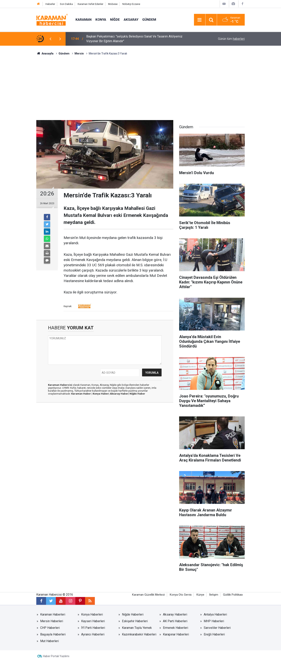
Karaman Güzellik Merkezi (148, 594)
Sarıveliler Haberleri (217, 628)
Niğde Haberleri (132, 614)
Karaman (84, 19)
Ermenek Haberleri (175, 628)
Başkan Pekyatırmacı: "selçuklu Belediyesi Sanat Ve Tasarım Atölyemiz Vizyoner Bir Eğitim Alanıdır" (134, 39)
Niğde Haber (137, 393)
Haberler (50, 4)
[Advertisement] (140, 85)
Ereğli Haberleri (214, 634)
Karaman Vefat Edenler (90, 4)
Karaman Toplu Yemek (137, 628)
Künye (200, 594)
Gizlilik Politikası (233, 594)
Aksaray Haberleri (175, 614)
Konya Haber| (101, 393)
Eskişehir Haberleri (135, 621)
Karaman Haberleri (52, 614)
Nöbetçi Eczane (131, 4)
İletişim (213, 594)
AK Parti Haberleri (175, 621)
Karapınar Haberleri (176, 634)
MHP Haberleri (214, 621)
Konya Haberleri (92, 614)
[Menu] (199, 20)
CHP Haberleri (50, 628)
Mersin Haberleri (51, 621)
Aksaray (131, 19)
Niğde (115, 19)
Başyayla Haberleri (53, 634)
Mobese (112, 4)
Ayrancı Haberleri (92, 634)
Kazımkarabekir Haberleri (139, 634)
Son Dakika (66, 4)
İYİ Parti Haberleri (93, 628)
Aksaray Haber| (120, 393)
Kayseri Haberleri (93, 621)
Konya (100, 19)
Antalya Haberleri (215, 614)
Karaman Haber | (82, 393)
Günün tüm (231, 39)
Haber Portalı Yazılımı (56, 656)
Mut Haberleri (49, 641)
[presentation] (50, 39)
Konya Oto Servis (181, 594)
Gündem (149, 19)
